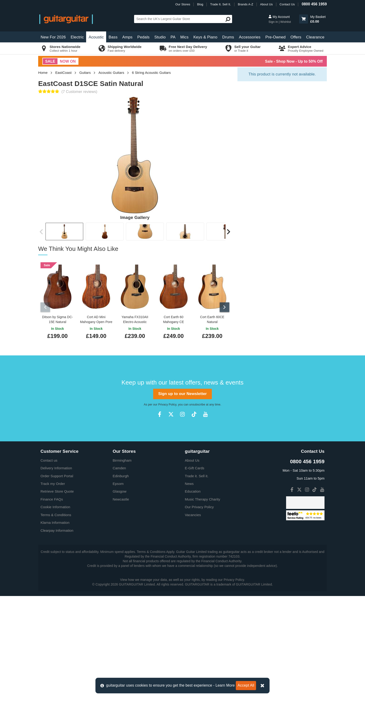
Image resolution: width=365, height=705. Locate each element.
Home (42, 73)
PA (173, 37)
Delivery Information (56, 577)
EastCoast (63, 73)
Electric (77, 37)
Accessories (249, 37)
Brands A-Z (245, 4)
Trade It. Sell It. (220, 4)
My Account (279, 17)
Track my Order (53, 593)
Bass (113, 37)
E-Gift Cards (194, 577)
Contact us (49, 569)
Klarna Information (55, 631)
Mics (184, 37)
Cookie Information (55, 616)
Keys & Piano (205, 37)
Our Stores (182, 4)
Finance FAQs (52, 608)
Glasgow (119, 601)
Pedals (143, 37)
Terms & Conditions (56, 624)
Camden (119, 577)
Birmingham (122, 569)
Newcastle (121, 608)
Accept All (246, 685)
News (189, 593)
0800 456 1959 (314, 4)
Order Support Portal (57, 585)
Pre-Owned (275, 37)
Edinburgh (121, 585)
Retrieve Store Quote (57, 601)
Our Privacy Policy (199, 616)
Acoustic (96, 37)
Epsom (118, 593)
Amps (127, 37)
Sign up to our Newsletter (182, 503)
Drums (228, 37)
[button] (303, 19)
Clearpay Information (57, 639)
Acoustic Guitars (111, 73)
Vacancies (193, 624)
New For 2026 (53, 37)
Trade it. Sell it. (196, 585)
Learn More (225, 685)
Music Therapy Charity (202, 608)
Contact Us (287, 4)
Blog (200, 4)
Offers (296, 37)
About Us (266, 4)
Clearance (315, 37)
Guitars (85, 73)
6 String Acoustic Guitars (151, 73)
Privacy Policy (167, 513)
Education (193, 601)
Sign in (273, 22)
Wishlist (285, 22)
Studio (160, 37)
